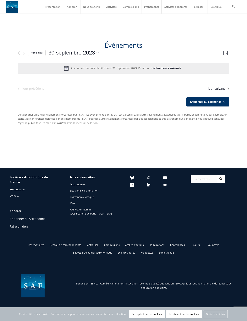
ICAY (72, 203)
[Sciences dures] (126, 252)
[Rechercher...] (208, 179)
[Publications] (157, 245)
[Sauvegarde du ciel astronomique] (92, 252)
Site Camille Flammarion (84, 190)
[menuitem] (52, 7)
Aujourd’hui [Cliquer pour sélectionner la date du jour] (36, 52)
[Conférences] (177, 245)
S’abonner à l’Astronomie (28, 219)
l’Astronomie (77, 184)
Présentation (17, 189)
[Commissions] (112, 245)
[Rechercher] (233, 7)
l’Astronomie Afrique (82, 197)
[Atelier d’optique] (134, 245)
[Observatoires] (36, 245)
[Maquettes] (147, 252)
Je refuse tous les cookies (184, 314)
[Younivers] (213, 245)
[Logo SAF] (12, 7)
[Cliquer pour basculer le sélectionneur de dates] (73, 53)
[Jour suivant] (24, 53)
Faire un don (19, 226)
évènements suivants (167, 68)
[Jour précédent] (19, 53)
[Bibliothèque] (166, 252)
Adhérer (15, 211)
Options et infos (215, 314)
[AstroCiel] (92, 245)
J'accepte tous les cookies (147, 314)
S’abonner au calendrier (205, 101)
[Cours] (196, 245)
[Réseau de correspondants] (65, 245)
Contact (14, 195)
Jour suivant (218, 88)
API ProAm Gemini (80, 209)
